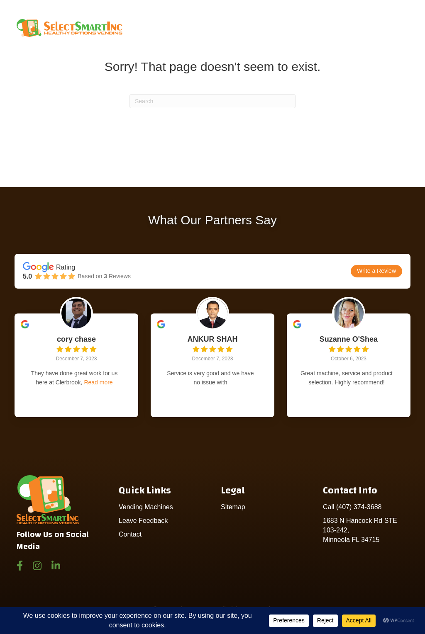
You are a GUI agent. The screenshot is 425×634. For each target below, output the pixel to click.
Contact (130, 534)
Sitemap (233, 506)
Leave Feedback (143, 520)
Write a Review (376, 270)
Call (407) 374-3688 (352, 506)
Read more (98, 382)
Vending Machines (146, 506)
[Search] (212, 101)
